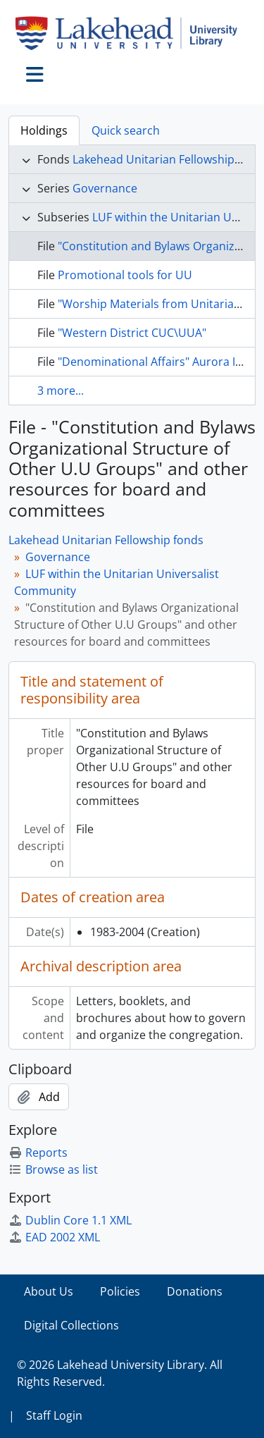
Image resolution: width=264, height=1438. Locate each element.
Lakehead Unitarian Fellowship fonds (105, 540)
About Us (48, 1291)
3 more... (60, 390)
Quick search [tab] (126, 130)
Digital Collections (71, 1325)
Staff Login (54, 1415)
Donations (194, 1291)
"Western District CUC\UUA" (132, 332)
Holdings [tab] (44, 130)
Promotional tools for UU (125, 275)
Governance (105, 188)
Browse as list (53, 1169)
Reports (38, 1152)
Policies (120, 1291)
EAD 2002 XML (54, 1237)
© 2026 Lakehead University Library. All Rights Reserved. (119, 1373)
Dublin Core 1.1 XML (70, 1220)
